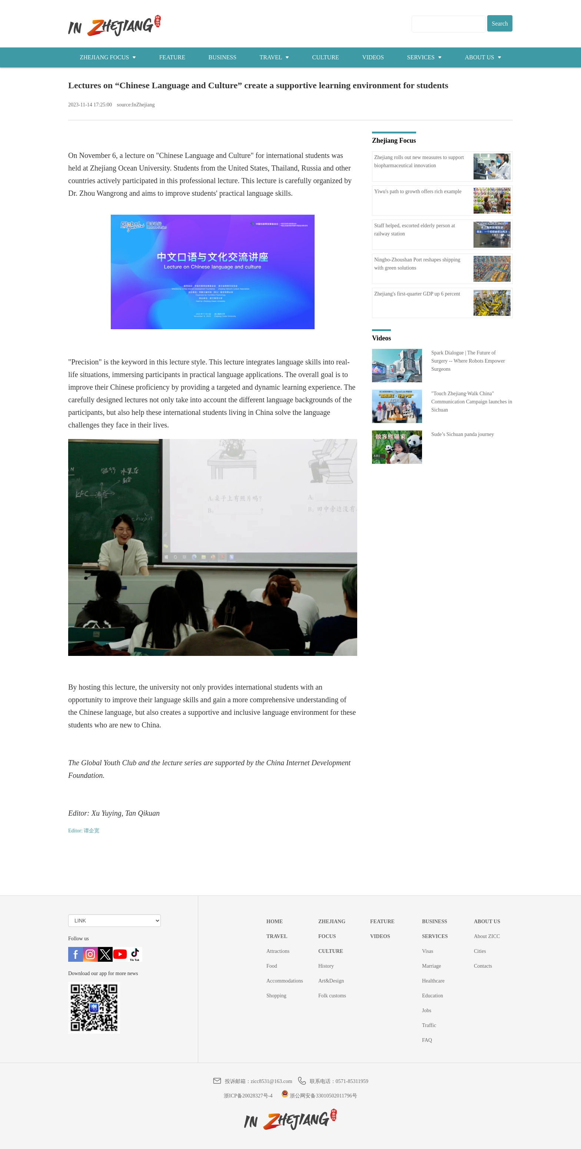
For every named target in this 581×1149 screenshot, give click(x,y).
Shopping (276, 995)
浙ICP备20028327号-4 (248, 1096)
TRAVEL (274, 57)
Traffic (429, 1025)
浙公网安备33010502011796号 (319, 1096)
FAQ (427, 1040)
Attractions (277, 951)
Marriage (431, 966)
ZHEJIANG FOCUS (108, 57)
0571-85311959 (352, 1081)
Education (432, 995)
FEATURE (172, 57)
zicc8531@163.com (271, 1081)
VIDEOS (373, 57)
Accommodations (284, 981)
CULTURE (325, 57)
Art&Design (331, 981)
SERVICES (424, 57)
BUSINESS (222, 57)
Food (271, 966)
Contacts (483, 966)
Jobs (426, 1010)
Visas (427, 951)
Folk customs (332, 995)
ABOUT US (483, 57)
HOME (274, 921)
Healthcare (433, 981)
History (326, 966)
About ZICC (487, 936)
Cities (480, 951)
